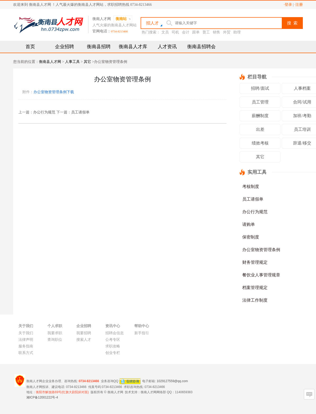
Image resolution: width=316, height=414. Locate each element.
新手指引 (141, 333)
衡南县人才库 (133, 46)
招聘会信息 (114, 333)
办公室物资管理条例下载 (53, 92)
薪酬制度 (260, 115)
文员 (165, 32)
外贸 (226, 32)
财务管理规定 (255, 262)
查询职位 (54, 340)
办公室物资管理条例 (261, 249)
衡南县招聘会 (201, 46)
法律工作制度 (255, 300)
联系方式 (25, 353)
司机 (175, 32)
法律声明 (25, 340)
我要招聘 (83, 333)
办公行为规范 (44, 112)
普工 (206, 32)
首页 (30, 46)
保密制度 (250, 237)
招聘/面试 (260, 88)
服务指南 (25, 346)
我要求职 (54, 333)
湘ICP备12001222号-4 (42, 397)
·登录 (288, 5)
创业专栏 (112, 353)
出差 (260, 129)
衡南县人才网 (50, 62)
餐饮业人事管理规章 (261, 275)
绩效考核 (260, 143)
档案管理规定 (255, 287)
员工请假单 (80, 112)
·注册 (299, 5)
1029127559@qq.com (172, 381)
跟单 (196, 32)
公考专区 (112, 340)
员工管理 (260, 102)
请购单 (248, 224)
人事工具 (72, 62)
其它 (87, 62)
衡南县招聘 (99, 46)
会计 (185, 32)
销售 (216, 32)
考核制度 (250, 186)
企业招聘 (64, 46)
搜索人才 (83, 340)
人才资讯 (167, 46)
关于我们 (25, 333)
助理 (237, 32)
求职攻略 (112, 346)
